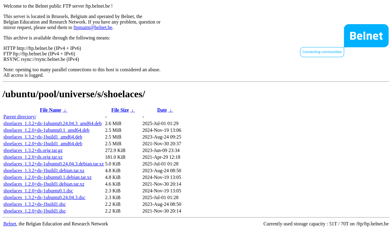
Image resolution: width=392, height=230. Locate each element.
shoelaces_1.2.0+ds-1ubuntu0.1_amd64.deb (46, 130)
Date (162, 110)
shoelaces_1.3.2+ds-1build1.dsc (34, 204)
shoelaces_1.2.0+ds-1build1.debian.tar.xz (44, 184)
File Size (120, 110)
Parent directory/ (19, 116)
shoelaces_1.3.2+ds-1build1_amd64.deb (42, 136)
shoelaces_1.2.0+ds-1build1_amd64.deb (42, 143)
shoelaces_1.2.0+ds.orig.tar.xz (32, 157)
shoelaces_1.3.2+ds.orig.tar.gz (32, 150)
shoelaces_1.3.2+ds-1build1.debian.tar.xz (44, 170)
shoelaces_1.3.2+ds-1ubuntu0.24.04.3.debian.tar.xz (53, 163)
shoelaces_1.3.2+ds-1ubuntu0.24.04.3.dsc (44, 197)
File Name (50, 110)
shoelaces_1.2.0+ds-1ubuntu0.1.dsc (38, 190)
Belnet (9, 223)
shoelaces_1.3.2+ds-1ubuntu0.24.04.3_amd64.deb (52, 123)
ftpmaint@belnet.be (93, 27)
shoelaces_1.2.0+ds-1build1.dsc (34, 210)
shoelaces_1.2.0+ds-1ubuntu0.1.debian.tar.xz (47, 177)
